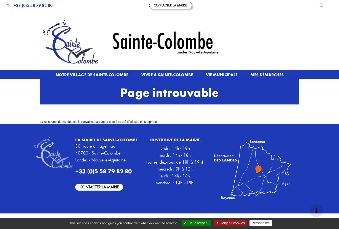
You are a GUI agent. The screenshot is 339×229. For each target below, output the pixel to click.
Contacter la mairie (170, 5)
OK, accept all (196, 223)
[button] (322, 5)
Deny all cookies (230, 223)
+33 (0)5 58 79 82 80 (30, 5)
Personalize (261, 223)
